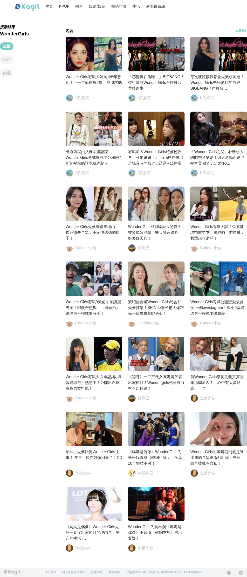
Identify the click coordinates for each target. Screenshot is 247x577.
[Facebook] (229, 572)
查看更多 (241, 31)
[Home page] (27, 7)
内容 (7, 73)
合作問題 (97, 572)
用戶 (7, 60)
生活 (136, 6)
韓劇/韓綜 (97, 6)
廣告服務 (114, 572)
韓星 (79, 6)
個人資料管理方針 (73, 572)
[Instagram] (240, 572)
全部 (7, 46)
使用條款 (50, 572)
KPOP (64, 6)
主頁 (49, 6)
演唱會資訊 (155, 6)
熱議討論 (119, 6)
